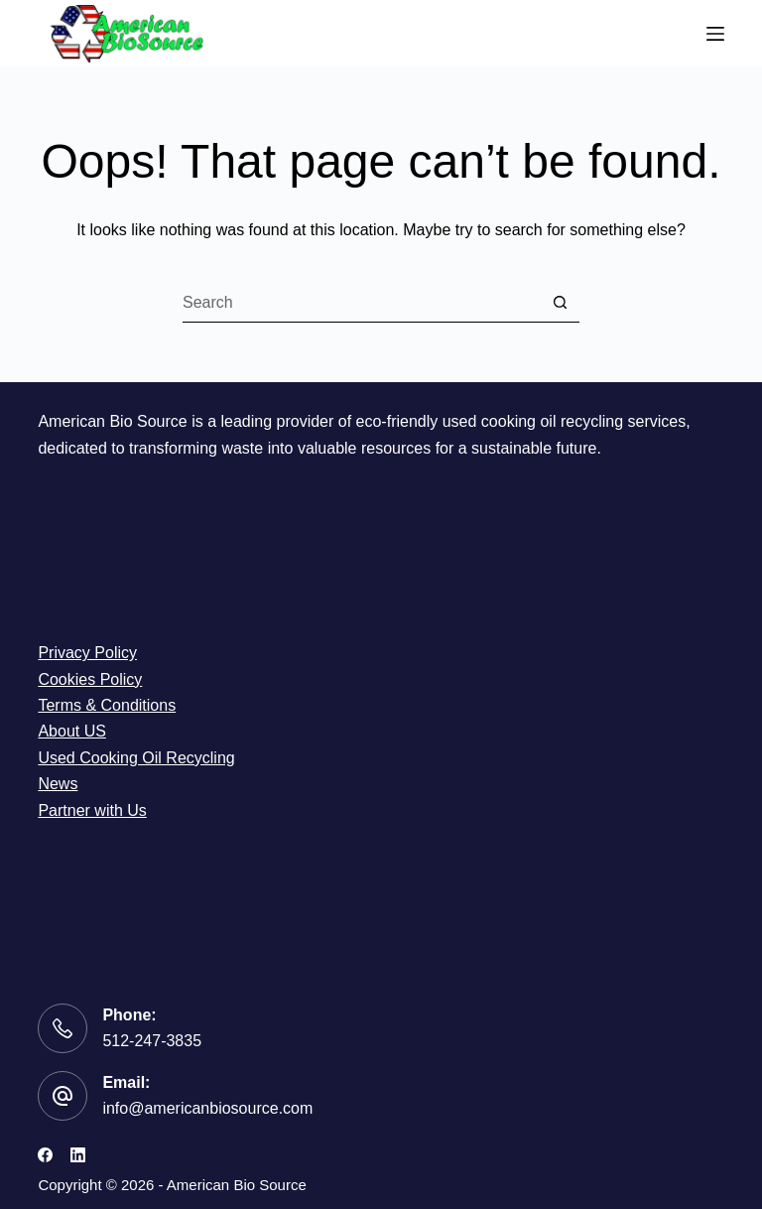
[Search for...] (361, 303)
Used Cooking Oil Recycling (136, 757)
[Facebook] (45, 1154)
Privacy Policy (87, 652)
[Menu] (715, 34)
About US (71, 731)
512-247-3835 (151, 1040)
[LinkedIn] (77, 1154)
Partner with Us (92, 810)
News (57, 783)
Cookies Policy (90, 679)
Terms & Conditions (107, 705)
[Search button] (559, 303)
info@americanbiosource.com (207, 1108)
